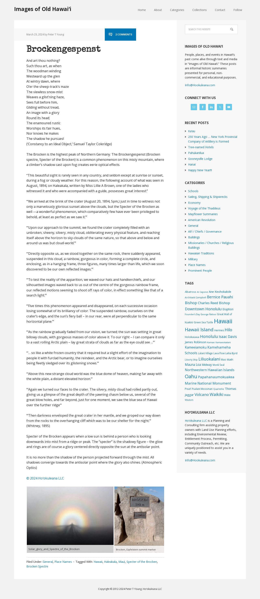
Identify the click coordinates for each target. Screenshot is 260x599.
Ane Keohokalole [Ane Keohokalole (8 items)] (220, 292)
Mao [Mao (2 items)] (223, 359)
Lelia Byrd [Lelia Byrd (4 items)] (231, 353)
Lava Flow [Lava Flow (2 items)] (219, 353)
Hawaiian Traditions (201, 253)
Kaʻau (191, 131)
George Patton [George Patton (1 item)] (208, 314)
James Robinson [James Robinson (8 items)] (195, 342)
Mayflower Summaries (203, 214)
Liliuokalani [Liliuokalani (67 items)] (209, 359)
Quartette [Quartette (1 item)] (218, 389)
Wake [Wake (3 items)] (227, 395)
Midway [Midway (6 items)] (207, 365)
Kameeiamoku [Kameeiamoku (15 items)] (196, 347)
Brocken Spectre (37, 566)
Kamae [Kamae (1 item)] (211, 342)
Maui (121, 562)
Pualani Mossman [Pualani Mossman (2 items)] (202, 388)
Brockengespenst (63, 50)
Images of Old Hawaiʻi (42, 8)
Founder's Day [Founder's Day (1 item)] (192, 314)
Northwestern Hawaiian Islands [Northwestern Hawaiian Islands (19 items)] (209, 369)
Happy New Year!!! (200, 170)
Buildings (194, 237)
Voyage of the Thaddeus (204, 208)
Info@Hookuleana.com (200, 85)
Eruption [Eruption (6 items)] (227, 309)
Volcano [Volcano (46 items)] (202, 394)
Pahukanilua (196, 153)
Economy (194, 203)
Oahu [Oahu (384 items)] (191, 376)
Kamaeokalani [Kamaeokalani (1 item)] (223, 342)
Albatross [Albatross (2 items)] (190, 291)
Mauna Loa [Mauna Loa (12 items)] (193, 364)
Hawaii (98, 562)
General (48, 562)
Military (193, 259)
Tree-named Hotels (201, 147)
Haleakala (110, 562)
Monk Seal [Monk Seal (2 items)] (218, 364)
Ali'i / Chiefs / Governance (205, 231)
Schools (193, 191)
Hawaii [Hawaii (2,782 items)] (223, 321)
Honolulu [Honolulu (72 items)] (209, 336)
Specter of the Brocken (142, 562)
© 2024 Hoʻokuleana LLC (45, 478)
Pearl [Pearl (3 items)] (188, 389)
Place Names (63, 562)
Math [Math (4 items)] (230, 359)
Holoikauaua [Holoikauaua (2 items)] (192, 337)
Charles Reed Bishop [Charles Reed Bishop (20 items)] (214, 303)
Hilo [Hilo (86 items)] (228, 329)
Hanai (192, 164)
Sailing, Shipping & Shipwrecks (208, 197)
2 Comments (123, 34)
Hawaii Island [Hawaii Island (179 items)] (199, 329)
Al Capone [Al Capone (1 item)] (202, 292)
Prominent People (200, 270)
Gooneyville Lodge (200, 159)
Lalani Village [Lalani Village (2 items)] (205, 353)
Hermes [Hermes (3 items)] (219, 330)
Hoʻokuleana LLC (196, 421)
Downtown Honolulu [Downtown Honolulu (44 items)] (203, 308)
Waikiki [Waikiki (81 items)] (216, 394)
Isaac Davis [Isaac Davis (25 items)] (228, 336)
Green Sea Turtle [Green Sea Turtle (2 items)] (203, 322)
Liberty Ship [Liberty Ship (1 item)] (191, 359)
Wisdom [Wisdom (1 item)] (189, 400)
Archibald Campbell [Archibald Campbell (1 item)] (195, 297)
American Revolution (201, 220)
